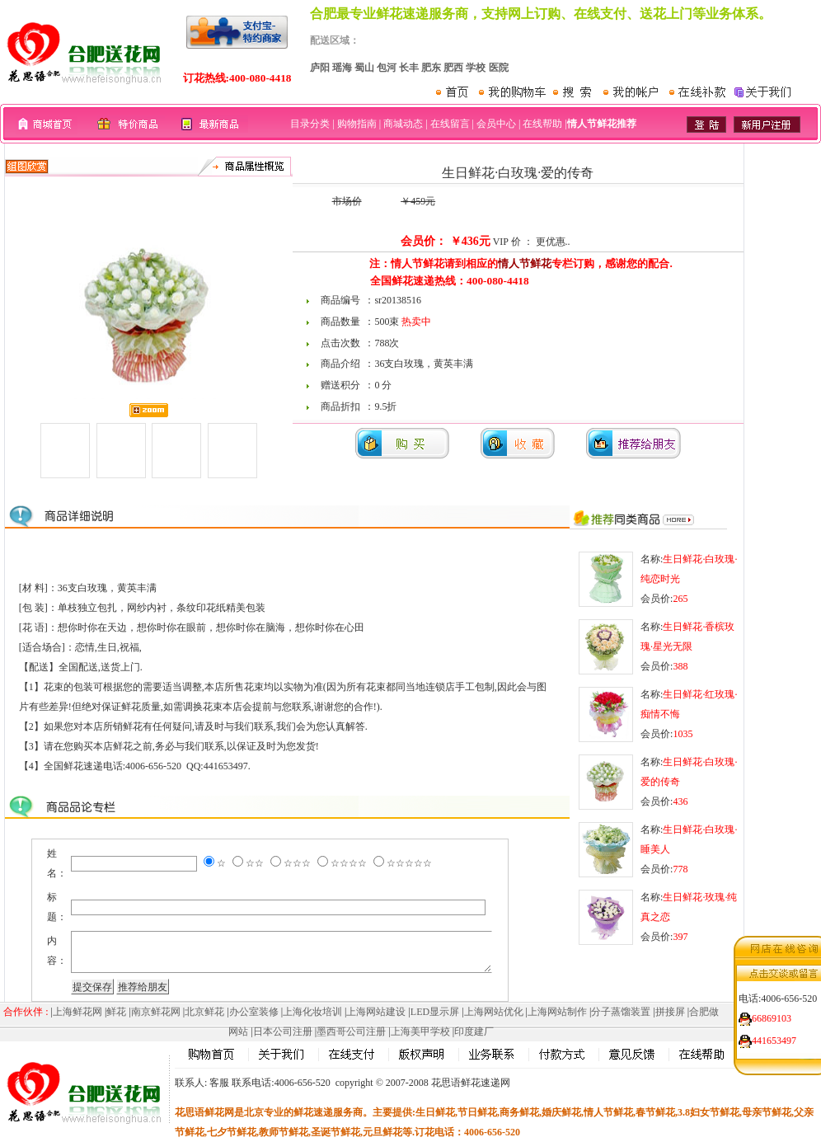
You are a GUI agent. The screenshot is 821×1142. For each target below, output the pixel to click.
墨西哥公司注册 (351, 1031)
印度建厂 (474, 1031)
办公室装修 (254, 1011)
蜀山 (364, 67)
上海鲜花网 (77, 1011)
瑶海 (342, 67)
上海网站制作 (557, 1011)
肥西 (453, 67)
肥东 (431, 67)
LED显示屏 (434, 1011)
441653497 (774, 1034)
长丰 (409, 67)
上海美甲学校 (420, 1031)
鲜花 (116, 1011)
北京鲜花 (204, 1011)
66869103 (771, 1011)
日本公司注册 (282, 1031)
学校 (476, 67)
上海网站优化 (493, 1011)
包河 (386, 67)
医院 (499, 67)
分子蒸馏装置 (620, 1011)
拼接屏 (670, 1011)
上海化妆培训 (312, 1011)
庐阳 (320, 67)
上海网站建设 (376, 1011)
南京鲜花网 (156, 1011)
